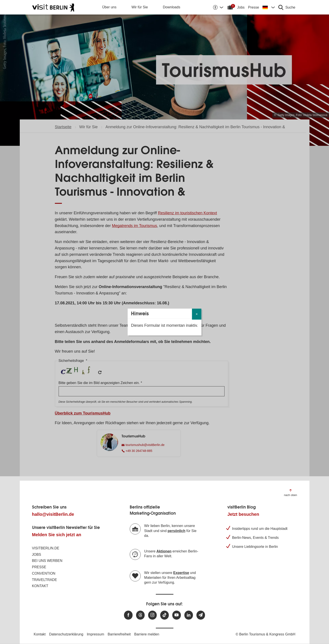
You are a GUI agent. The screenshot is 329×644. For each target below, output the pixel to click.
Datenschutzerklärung (66, 634)
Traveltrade (44, 580)
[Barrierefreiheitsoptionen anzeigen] (218, 7)
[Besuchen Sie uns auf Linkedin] (188, 615)
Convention (44, 573)
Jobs (241, 7)
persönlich (176, 531)
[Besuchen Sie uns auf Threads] (140, 615)
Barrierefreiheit (119, 634)
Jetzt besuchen (243, 514)
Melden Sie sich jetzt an (56, 534)
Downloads (171, 7)
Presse (253, 7)
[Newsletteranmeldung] (200, 615)
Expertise (181, 573)
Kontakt (40, 586)
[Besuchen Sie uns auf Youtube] (176, 615)
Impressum (95, 634)
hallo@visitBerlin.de (53, 514)
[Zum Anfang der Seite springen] (290, 492)
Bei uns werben (47, 561)
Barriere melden (146, 634)
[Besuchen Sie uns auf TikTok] (164, 615)
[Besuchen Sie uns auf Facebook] (128, 615)
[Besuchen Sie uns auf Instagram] (152, 615)
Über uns (109, 7)
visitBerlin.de (45, 548)
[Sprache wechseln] (269, 7)
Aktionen (163, 551)
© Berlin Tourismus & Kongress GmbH (265, 634)
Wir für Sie (139, 7)
